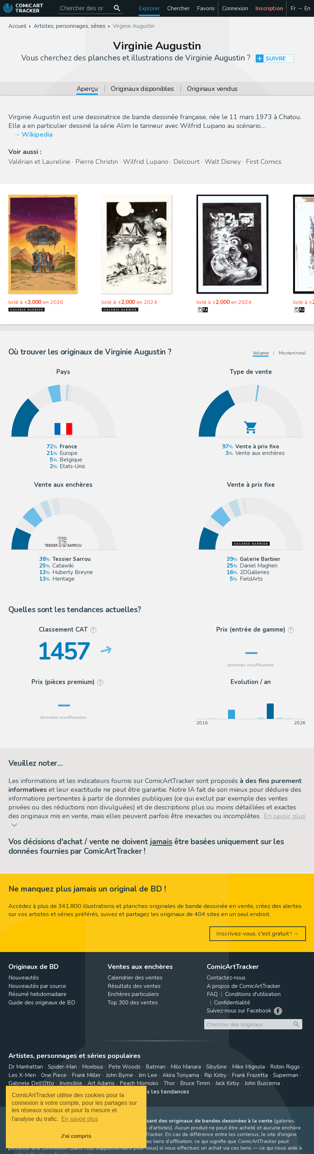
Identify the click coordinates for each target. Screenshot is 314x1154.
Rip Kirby (215, 1075)
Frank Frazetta (250, 1075)
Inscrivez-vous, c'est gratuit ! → (257, 933)
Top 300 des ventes (133, 1002)
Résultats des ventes (134, 986)
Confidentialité (232, 1002)
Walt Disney (223, 161)
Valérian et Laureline (39, 161)
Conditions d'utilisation (253, 994)
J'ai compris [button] (76, 1136)
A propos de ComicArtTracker (243, 986)
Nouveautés (23, 977)
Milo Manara (186, 1066)
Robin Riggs (285, 1066)
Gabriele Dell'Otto (31, 1083)
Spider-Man (62, 1066)
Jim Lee (147, 1075)
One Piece (54, 1075)
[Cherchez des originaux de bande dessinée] (91, 8)
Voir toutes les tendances (154, 1091)
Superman (285, 1075)
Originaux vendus (212, 89)
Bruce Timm (195, 1083)
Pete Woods (124, 1066)
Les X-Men (22, 1075)
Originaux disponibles (142, 89)
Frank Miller (86, 1075)
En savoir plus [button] (79, 1119)
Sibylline (216, 1066)
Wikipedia (37, 134)
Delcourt (186, 161)
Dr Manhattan (25, 1066)
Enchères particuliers (133, 994)
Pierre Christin (96, 161)
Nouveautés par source (37, 986)
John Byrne (119, 1075)
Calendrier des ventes (135, 977)
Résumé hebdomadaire (37, 994)
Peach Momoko (139, 1083)
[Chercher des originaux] (117, 8)
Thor (169, 1083)
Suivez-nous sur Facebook (239, 1010)
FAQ (212, 994)
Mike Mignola (248, 1066)
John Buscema (262, 1083)
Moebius (92, 1066)
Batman (155, 1066)
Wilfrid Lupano (145, 161)
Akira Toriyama (180, 1075)
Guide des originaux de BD (41, 1002)
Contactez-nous (226, 977)
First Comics (263, 161)
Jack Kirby (227, 1083)
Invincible (70, 1083)
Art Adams (101, 1083)
